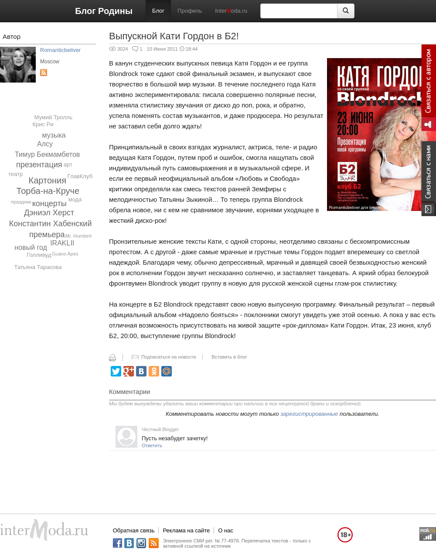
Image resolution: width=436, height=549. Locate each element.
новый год (30, 247)
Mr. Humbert (78, 235)
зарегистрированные (309, 414)
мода (75, 199)
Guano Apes (65, 253)
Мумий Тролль (53, 117)
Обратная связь (134, 530)
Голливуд (39, 255)
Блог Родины (104, 11)
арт (68, 164)
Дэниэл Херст (49, 212)
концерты (49, 203)
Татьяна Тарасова (38, 267)
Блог (158, 10)
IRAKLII (62, 243)
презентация (39, 164)
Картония (48, 180)
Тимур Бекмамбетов (47, 154)
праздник (21, 201)
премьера (47, 234)
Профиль (189, 10)
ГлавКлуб (80, 176)
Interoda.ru (231, 10)
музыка (53, 135)
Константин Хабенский (50, 223)
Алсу (45, 144)
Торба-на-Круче (48, 191)
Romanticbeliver (60, 50)
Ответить (152, 445)
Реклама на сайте (186, 530)
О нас (225, 530)
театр (15, 174)
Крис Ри (42, 124)
